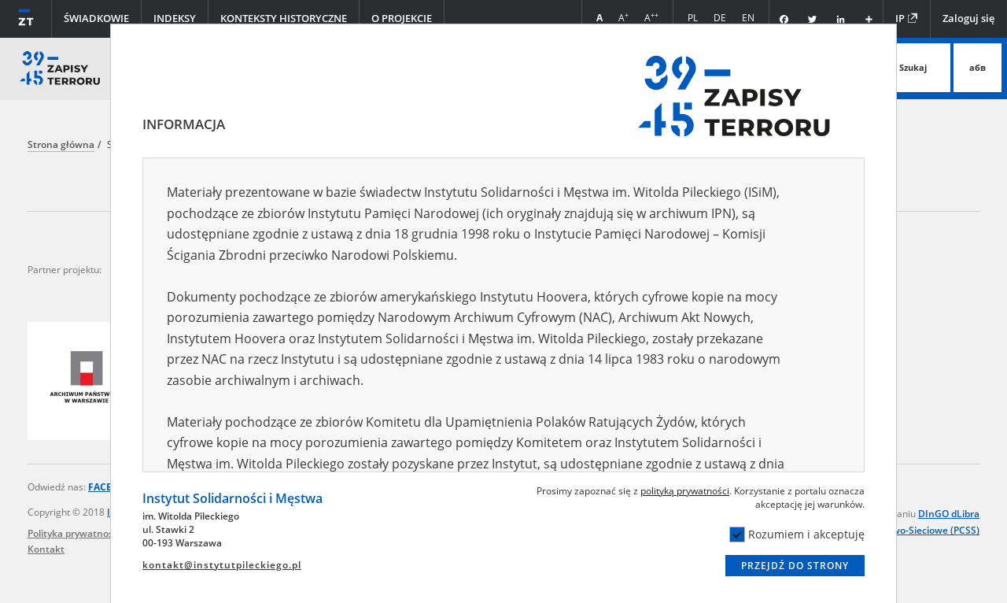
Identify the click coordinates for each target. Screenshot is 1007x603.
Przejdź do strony (795, 565)
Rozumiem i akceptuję (797, 534)
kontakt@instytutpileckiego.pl (221, 565)
